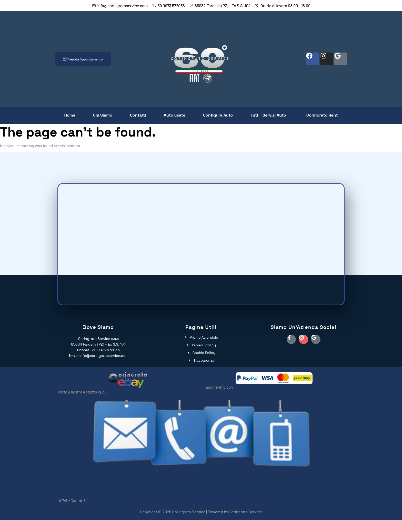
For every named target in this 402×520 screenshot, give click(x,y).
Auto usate (174, 115)
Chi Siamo (102, 115)
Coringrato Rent (322, 115)
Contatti (138, 115)
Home (69, 115)
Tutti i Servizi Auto (268, 115)
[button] (270, 115)
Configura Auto (218, 115)
